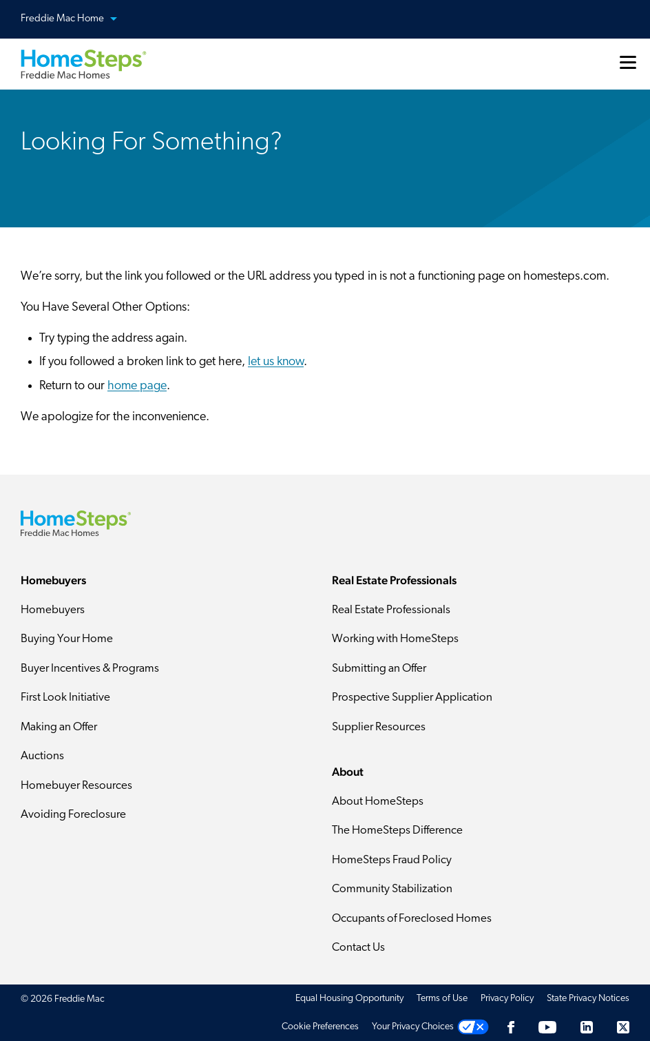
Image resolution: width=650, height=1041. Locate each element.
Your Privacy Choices (413, 1027)
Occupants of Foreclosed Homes (412, 919)
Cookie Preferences (320, 1027)
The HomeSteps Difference (397, 830)
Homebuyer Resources (76, 786)
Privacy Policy (507, 998)
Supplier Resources (379, 727)
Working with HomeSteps (395, 639)
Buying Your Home (67, 639)
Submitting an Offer (379, 668)
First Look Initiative (65, 697)
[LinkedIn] (586, 1027)
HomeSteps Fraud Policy (392, 860)
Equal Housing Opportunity (349, 998)
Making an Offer (59, 727)
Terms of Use (442, 998)
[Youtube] (547, 1027)
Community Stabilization (392, 889)
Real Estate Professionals (391, 610)
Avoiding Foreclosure (73, 815)
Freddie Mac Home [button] (77, 20)
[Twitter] (623, 1027)
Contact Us (358, 948)
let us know (276, 362)
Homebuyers (53, 610)
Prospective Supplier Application (412, 697)
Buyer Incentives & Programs (90, 668)
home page (137, 386)
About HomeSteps (377, 801)
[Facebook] (511, 1027)
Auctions (42, 756)
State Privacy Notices (588, 998)
